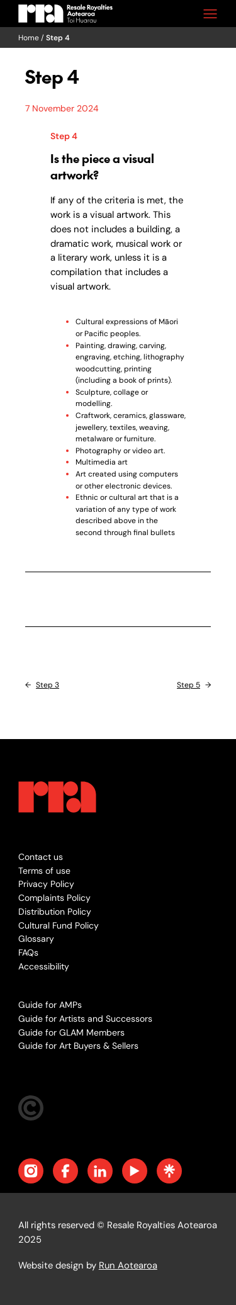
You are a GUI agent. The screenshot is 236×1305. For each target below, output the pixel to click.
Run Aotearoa (128, 1265)
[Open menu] (210, 13)
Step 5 (188, 685)
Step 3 (47, 685)
